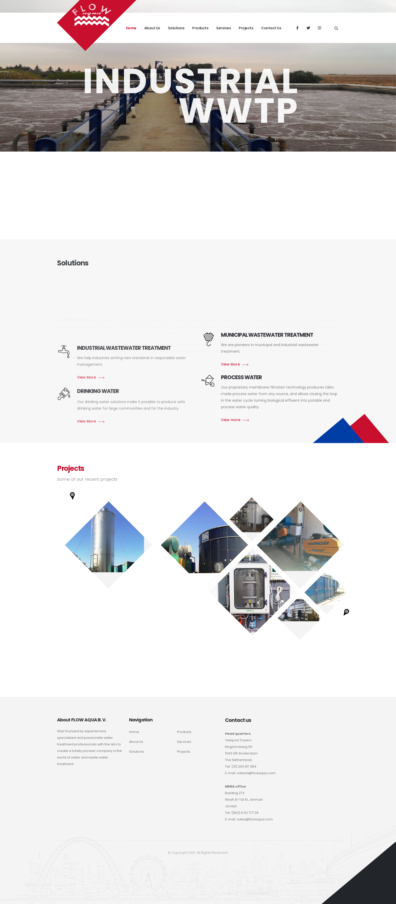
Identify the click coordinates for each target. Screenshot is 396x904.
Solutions (176, 28)
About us (152, 28)
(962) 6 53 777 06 (245, 813)
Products (200, 28)
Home (134, 732)
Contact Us (271, 28)
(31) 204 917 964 (243, 766)
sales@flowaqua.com (255, 819)
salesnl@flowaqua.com (256, 773)
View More (230, 428)
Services (223, 28)
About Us (136, 742)
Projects (246, 28)
